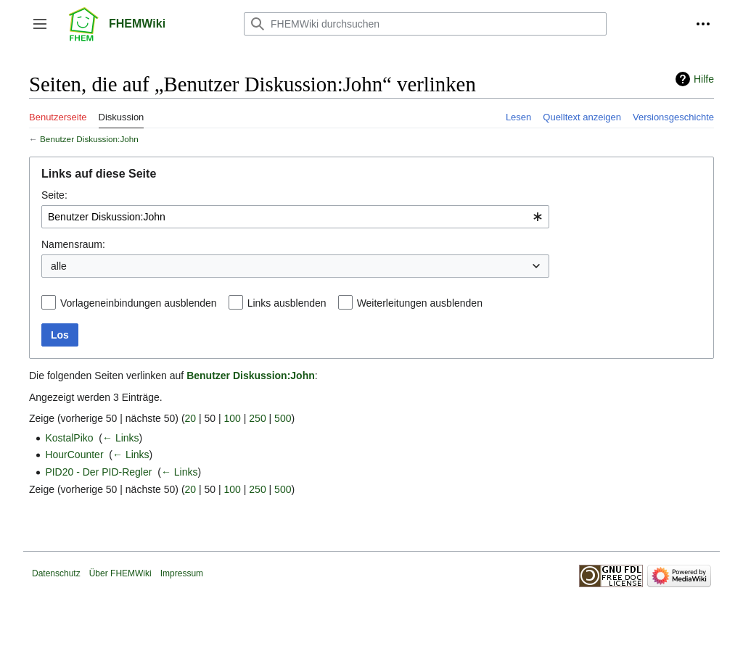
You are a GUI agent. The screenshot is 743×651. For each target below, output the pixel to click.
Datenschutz (56, 573)
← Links (120, 438)
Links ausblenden (287, 303)
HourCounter (74, 454)
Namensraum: (73, 244)
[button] (40, 24)
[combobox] (295, 216)
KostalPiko (69, 438)
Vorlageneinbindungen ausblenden (138, 303)
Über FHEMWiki (120, 573)
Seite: (54, 195)
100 (232, 418)
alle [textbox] (59, 266)
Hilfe (704, 79)
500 (282, 418)
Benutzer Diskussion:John (89, 139)
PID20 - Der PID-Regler (98, 472)
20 (191, 418)
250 (257, 418)
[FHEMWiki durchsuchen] (425, 24)
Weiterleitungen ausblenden (420, 303)
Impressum (181, 573)
